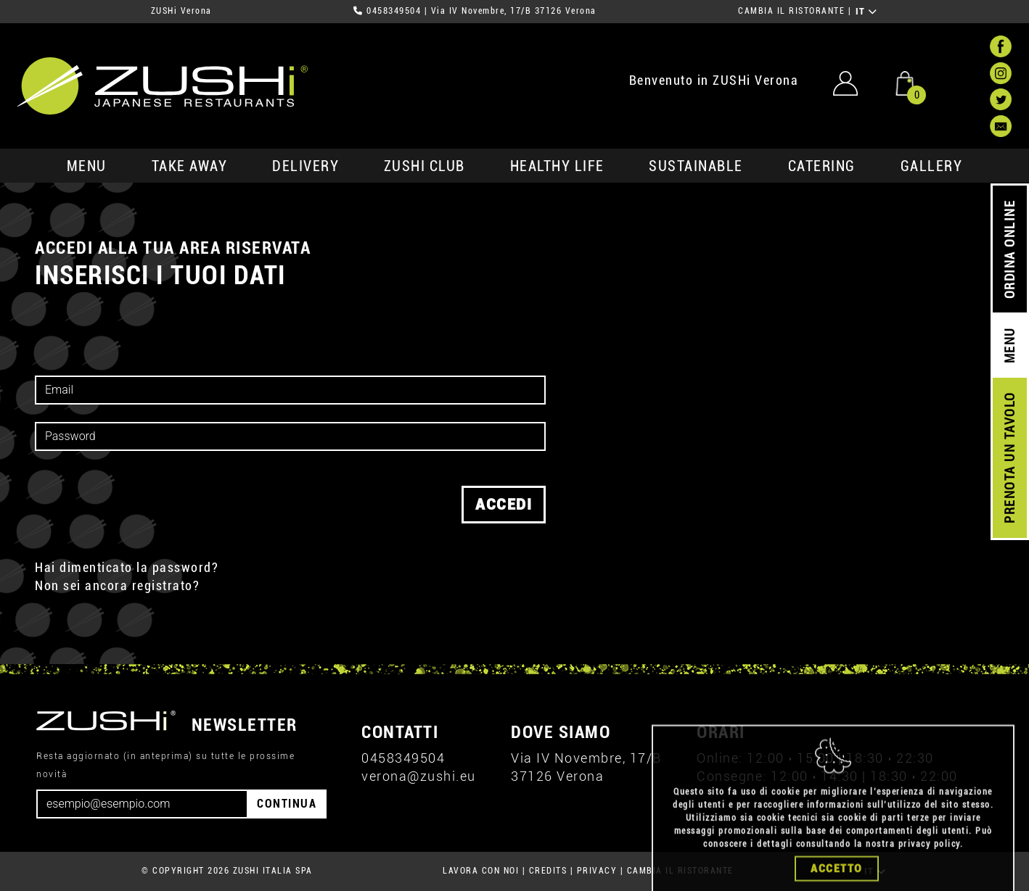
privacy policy (929, 874)
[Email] (142, 804)
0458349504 (393, 11)
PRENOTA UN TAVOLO (1009, 458)
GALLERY (932, 166)
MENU (87, 166)
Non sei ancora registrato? (117, 585)
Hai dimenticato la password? (126, 567)
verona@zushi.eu (418, 776)
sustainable (696, 166)
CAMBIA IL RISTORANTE (791, 11)
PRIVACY (597, 871)
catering (822, 166)
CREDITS (548, 871)
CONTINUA (286, 804)
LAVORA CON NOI (481, 871)
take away (190, 166)
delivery (305, 166)
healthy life (557, 166)
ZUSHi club (424, 166)
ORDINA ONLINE (1009, 249)
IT (867, 12)
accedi (503, 504)
